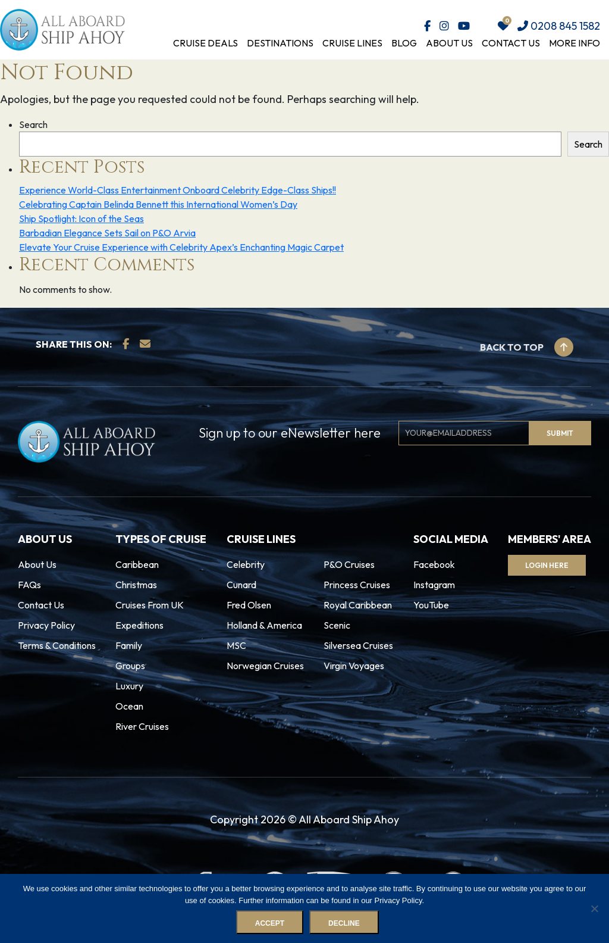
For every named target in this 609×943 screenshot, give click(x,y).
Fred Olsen (249, 605)
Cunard (241, 585)
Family (128, 645)
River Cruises (142, 726)
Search (33, 124)
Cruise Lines (352, 43)
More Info (574, 43)
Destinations (280, 43)
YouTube (431, 605)
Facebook (434, 564)
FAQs (29, 585)
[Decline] (594, 908)
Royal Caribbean (358, 605)
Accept (269, 923)
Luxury (129, 686)
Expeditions (139, 625)
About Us (449, 43)
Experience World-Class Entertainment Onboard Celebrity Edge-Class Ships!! (177, 190)
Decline (344, 923)
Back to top (526, 347)
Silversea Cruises (358, 645)
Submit (560, 433)
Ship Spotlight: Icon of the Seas (81, 218)
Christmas (136, 585)
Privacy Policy (46, 625)
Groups (130, 666)
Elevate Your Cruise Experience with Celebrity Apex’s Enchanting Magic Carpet (181, 247)
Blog (404, 43)
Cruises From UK (149, 605)
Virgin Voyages (354, 666)
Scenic (337, 625)
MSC (236, 645)
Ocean (129, 706)
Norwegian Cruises (265, 666)
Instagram (434, 585)
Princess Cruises (357, 585)
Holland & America (264, 625)
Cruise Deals (205, 43)
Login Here (547, 565)
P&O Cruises (349, 564)
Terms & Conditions (57, 645)
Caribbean (137, 564)
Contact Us (511, 43)
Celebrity (246, 564)
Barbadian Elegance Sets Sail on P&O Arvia (107, 233)
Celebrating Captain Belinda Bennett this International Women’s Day (158, 204)
